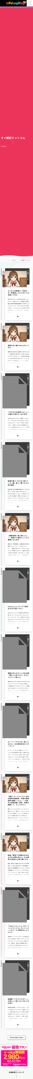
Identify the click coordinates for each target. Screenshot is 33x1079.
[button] (30, 3)
